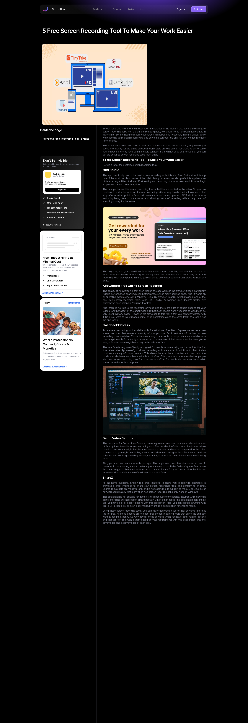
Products (98, 9)
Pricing (131, 9)
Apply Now (62, 190)
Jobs (142, 9)
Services (117, 9)
